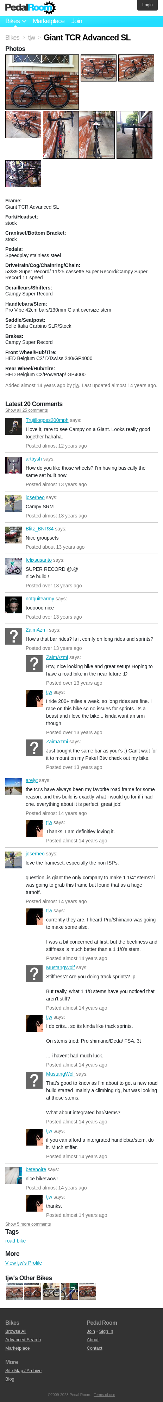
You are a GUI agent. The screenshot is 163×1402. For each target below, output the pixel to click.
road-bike (15, 1241)
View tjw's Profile (23, 1263)
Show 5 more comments (28, 1224)
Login (147, 4)
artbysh (13, 465)
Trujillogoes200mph (13, 426)
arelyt (13, 786)
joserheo (13, 503)
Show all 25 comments (26, 410)
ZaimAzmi (13, 636)
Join (76, 21)
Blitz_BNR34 (13, 535)
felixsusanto (13, 566)
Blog (9, 1379)
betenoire (13, 1175)
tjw (76, 385)
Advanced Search (23, 1339)
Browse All (15, 1331)
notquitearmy (13, 604)
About (93, 1339)
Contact (94, 1348)
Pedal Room (30, 8)
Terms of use (104, 1395)
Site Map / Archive (23, 1370)
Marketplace (48, 21)
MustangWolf (34, 973)
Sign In (106, 1331)
